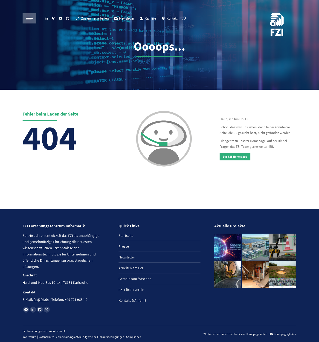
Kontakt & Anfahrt (132, 300)
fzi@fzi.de (41, 299)
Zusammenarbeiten (92, 18)
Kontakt (169, 18)
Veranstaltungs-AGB (68, 337)
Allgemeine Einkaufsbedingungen (103, 337)
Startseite (126, 235)
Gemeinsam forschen (135, 278)
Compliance (133, 337)
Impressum (29, 337)
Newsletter (123, 18)
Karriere (147, 18)
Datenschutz (46, 337)
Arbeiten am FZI (131, 268)
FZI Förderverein (131, 289)
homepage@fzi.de (285, 334)
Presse (124, 246)
